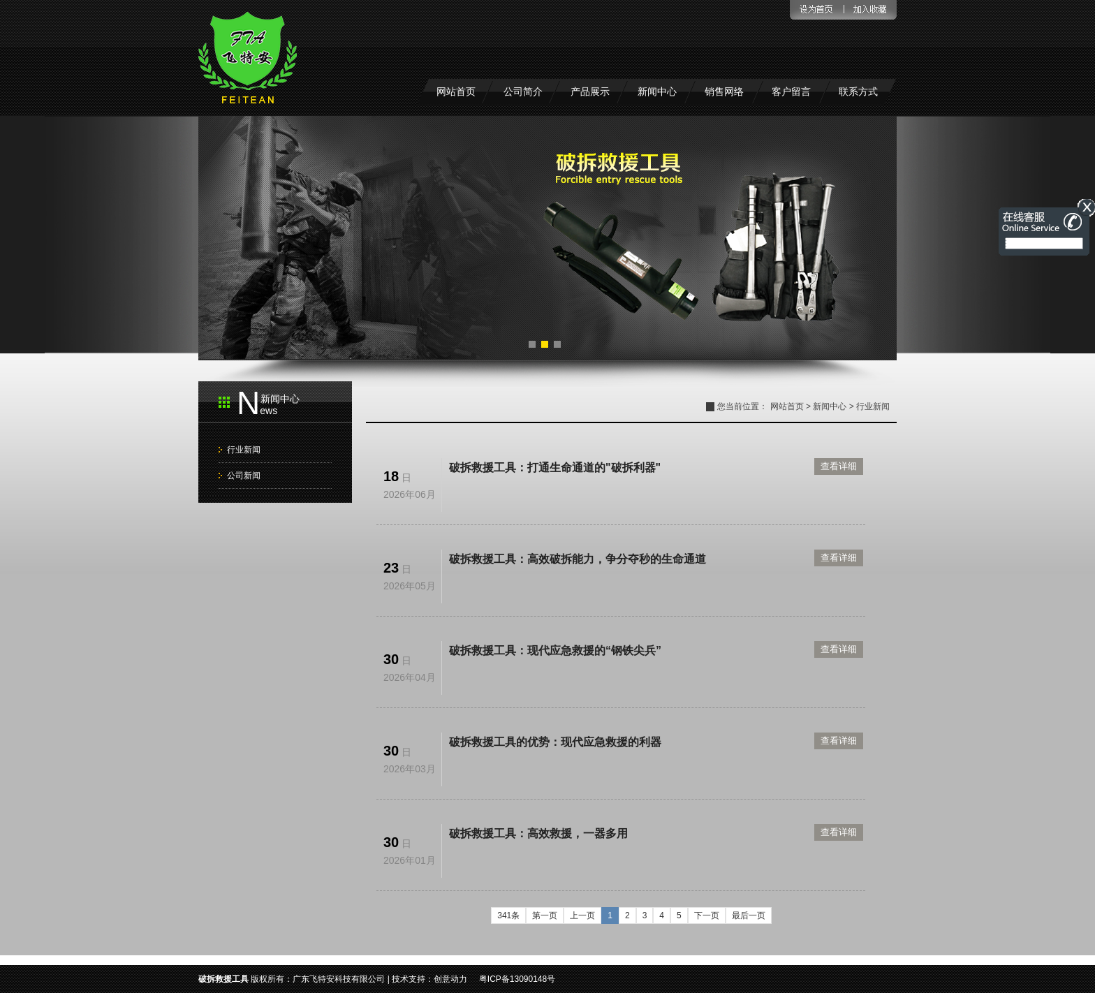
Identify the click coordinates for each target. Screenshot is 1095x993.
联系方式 (858, 91)
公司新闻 (243, 475)
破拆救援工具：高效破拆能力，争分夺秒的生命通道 (577, 559)
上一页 (582, 915)
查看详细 (839, 466)
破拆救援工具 (223, 979)
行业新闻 (243, 450)
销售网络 (724, 91)
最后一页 (748, 915)
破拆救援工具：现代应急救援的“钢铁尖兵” (555, 650)
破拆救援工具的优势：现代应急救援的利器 (555, 742)
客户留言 (791, 91)
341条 (508, 915)
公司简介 (523, 91)
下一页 (706, 915)
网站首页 (456, 91)
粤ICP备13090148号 (517, 979)
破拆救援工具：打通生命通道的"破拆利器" (555, 467)
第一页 (544, 915)
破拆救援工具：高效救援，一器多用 (538, 833)
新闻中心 (657, 91)
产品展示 (590, 91)
